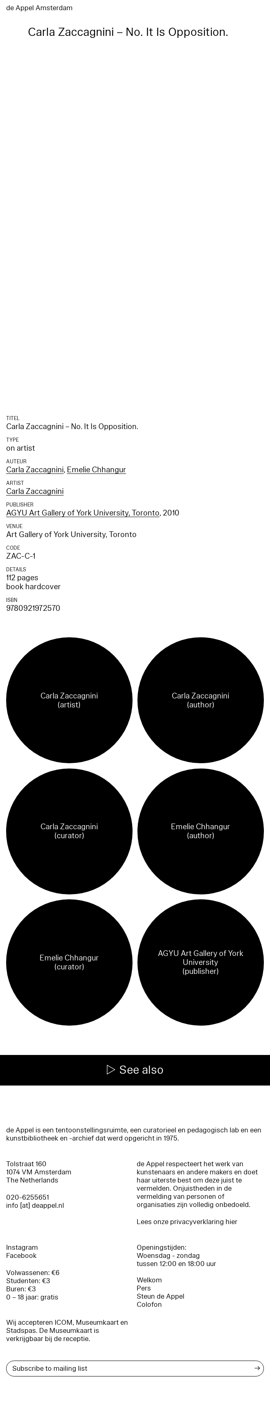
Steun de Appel (160, 1296)
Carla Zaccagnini (35, 470)
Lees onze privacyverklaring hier (187, 1222)
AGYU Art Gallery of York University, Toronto (82, 513)
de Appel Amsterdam (39, 8)
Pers (144, 1288)
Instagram (22, 1247)
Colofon (149, 1304)
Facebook (21, 1255)
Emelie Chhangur (96, 470)
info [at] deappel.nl (35, 1205)
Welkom (149, 1280)
